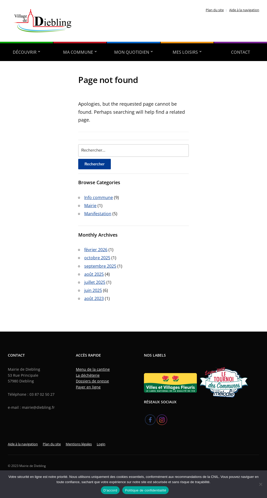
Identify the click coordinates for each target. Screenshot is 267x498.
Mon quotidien (131, 52)
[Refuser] (260, 484)
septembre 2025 (100, 266)
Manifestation (97, 214)
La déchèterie (88, 375)
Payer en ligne (88, 387)
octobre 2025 (97, 258)
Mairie (90, 205)
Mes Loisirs (185, 52)
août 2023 (94, 298)
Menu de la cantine (93, 369)
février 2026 (95, 250)
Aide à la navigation (244, 10)
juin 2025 (93, 290)
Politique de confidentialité (145, 490)
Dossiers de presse (92, 381)
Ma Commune (78, 52)
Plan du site (215, 10)
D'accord (110, 490)
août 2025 (94, 274)
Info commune (98, 197)
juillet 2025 (94, 282)
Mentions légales (79, 444)
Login (101, 444)
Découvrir (25, 52)
